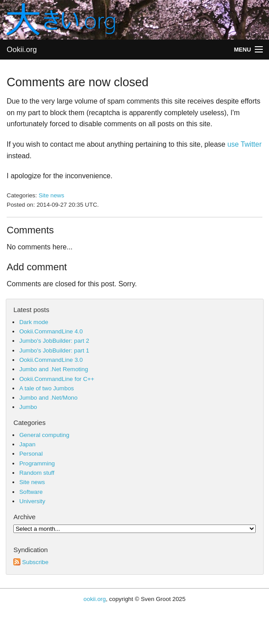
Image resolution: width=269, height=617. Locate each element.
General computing (44, 435)
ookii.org (94, 599)
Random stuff (36, 472)
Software (31, 492)
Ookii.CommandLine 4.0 (51, 331)
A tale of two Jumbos (46, 388)
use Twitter (244, 144)
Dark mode (33, 322)
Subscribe (30, 562)
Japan (27, 444)
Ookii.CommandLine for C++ (56, 379)
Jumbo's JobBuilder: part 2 (54, 340)
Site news (51, 195)
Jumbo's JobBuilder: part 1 (54, 350)
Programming (37, 463)
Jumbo (28, 407)
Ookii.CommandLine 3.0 (51, 360)
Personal (31, 453)
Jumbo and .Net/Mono (48, 397)
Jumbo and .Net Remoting (53, 369)
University (32, 501)
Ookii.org (22, 49)
